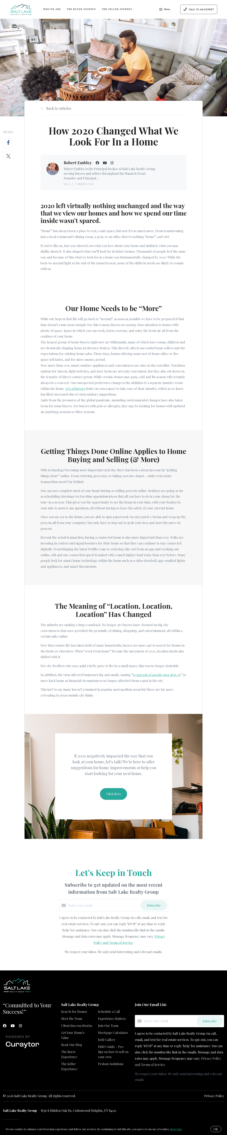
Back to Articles (58, 108)
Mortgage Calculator (113, 1033)
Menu (164, 10)
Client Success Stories (76, 1026)
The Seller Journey (117, 9)
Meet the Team (71, 1019)
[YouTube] (13, 1025)
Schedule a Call (109, 1011)
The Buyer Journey (81, 9)
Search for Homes (74, 1011)
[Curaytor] (22, 1048)
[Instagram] (20, 1025)
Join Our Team (108, 1026)
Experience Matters (112, 1019)
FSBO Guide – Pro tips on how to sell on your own (113, 1052)
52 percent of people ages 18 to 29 (156, 675)
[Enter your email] (103, 905)
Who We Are (52, 9)
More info (176, 1129)
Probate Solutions (110, 1064)
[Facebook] (4, 1025)
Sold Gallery (107, 1040)
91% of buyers (75, 389)
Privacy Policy (214, 1096)
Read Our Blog (71, 1045)
